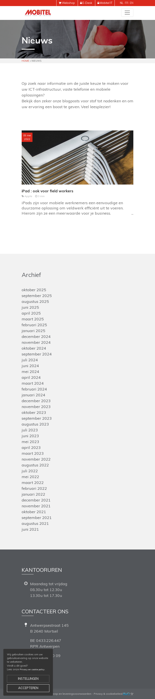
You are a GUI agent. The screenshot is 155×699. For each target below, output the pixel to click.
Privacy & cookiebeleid (108, 693)
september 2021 (37, 517)
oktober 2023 (34, 412)
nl (121, 3)
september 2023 (37, 418)
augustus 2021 (35, 523)
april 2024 (31, 377)
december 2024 (36, 336)
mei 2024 (30, 371)
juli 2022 (30, 470)
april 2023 (31, 447)
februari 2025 (34, 324)
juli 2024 (30, 359)
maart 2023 (33, 453)
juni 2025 (30, 307)
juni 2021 (30, 529)
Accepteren (28, 688)
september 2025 (37, 295)
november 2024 (36, 342)
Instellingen (28, 679)
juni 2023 (30, 435)
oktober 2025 (34, 289)
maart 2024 (33, 383)
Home (25, 60)
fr (126, 3)
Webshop (68, 3)
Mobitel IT (106, 3)
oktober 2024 (34, 348)
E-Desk (87, 3)
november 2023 (36, 406)
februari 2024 (34, 389)
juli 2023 (30, 429)
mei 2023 (30, 441)
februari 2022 (34, 488)
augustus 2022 (35, 465)
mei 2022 (30, 476)
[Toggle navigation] (127, 12)
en (131, 3)
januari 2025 (33, 330)
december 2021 (36, 500)
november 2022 (36, 459)
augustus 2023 (35, 424)
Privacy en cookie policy (32, 669)
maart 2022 (33, 482)
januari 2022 (33, 494)
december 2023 (36, 400)
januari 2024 (33, 394)
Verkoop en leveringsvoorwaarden (69, 693)
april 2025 (31, 313)
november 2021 (36, 505)
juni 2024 (30, 365)
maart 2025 (33, 319)
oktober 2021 (34, 511)
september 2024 (37, 354)
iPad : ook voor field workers (47, 191)
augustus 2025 (35, 301)
